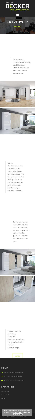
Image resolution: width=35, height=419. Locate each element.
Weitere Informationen (24, 412)
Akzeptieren (18, 414)
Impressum (5, 391)
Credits (3, 398)
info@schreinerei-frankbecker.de (14, 380)
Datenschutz (5, 395)
